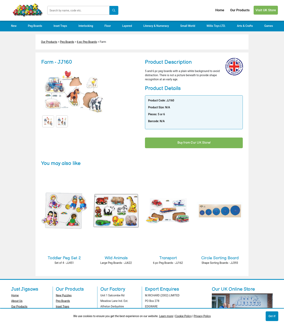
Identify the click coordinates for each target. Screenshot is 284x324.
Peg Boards (67, 41)
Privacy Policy (202, 316)
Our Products (49, 41)
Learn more (166, 316)
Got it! (272, 316)
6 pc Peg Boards (87, 41)
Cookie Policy (183, 316)
